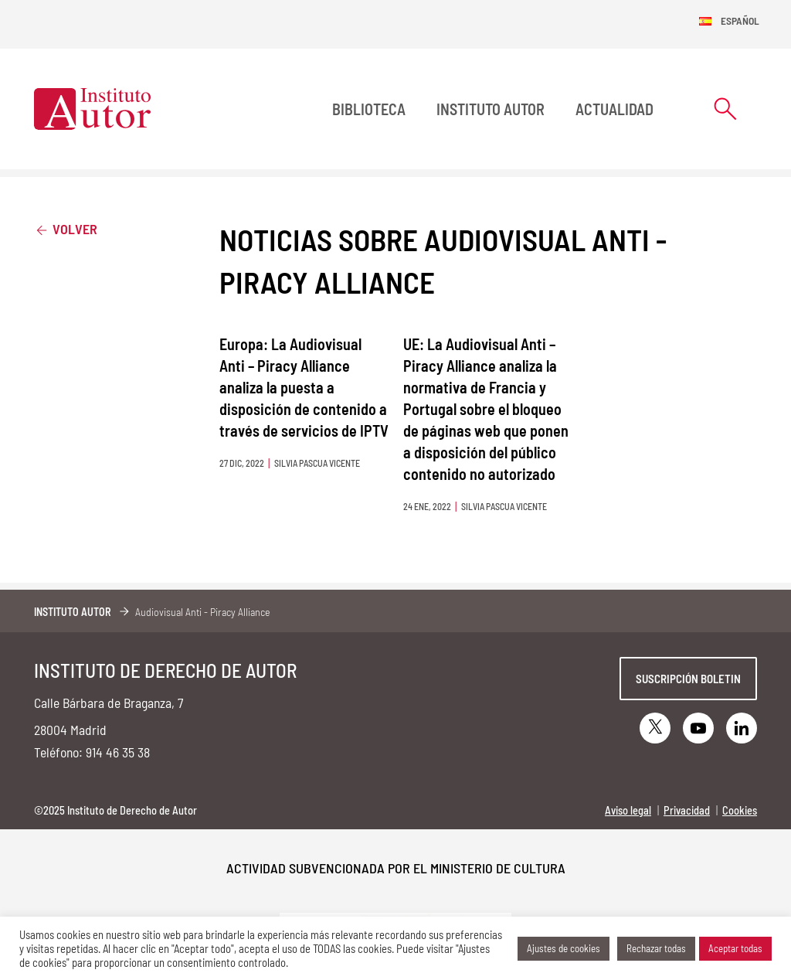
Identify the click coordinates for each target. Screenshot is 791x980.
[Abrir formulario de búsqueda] (725, 108)
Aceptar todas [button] (735, 948)
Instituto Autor (490, 109)
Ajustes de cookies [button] (563, 948)
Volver (65, 228)
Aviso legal (628, 810)
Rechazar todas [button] (656, 948)
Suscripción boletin (688, 679)
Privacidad (687, 810)
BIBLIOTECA (369, 109)
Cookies (739, 810)
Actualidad (614, 109)
